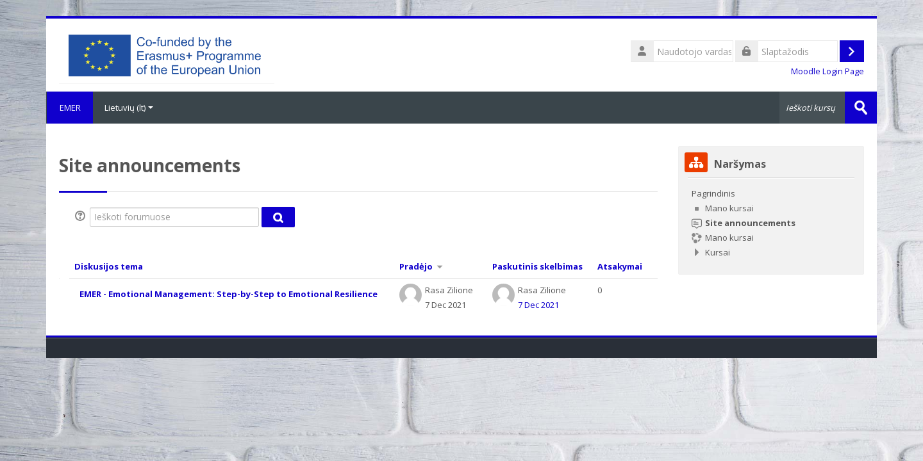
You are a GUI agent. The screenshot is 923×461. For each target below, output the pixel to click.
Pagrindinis (713, 193)
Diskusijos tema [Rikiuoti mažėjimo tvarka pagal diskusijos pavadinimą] (108, 266)
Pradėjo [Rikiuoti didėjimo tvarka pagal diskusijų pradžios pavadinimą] (416, 266)
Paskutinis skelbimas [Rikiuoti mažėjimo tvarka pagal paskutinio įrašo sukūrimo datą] (537, 266)
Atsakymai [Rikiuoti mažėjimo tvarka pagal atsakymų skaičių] (619, 266)
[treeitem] (771, 223)
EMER (69, 107)
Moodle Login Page (827, 71)
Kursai (717, 252)
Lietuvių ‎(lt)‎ (128, 107)
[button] (82, 217)
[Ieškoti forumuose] (174, 217)
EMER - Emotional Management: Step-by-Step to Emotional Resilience (228, 294)
